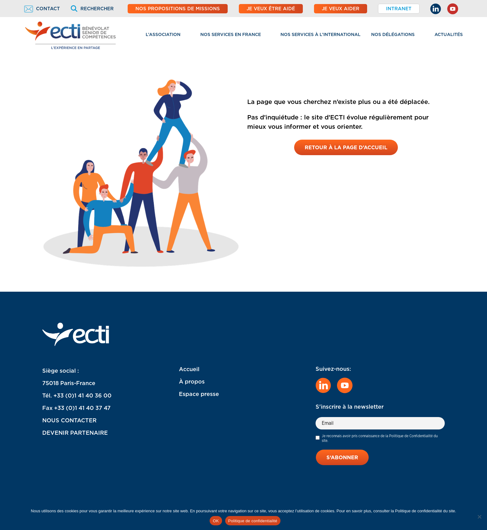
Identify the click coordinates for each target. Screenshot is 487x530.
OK (216, 521)
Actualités (449, 34)
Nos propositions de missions (177, 8)
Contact (42, 8)
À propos (192, 381)
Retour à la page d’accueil (346, 148)
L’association (163, 34)
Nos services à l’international (320, 34)
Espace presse (199, 394)
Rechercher (92, 8)
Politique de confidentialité (252, 521)
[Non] (479, 517)
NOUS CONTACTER (69, 420)
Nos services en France (230, 34)
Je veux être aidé (271, 8)
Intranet (399, 8)
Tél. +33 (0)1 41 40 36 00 (77, 395)
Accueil (189, 369)
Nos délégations (393, 34)
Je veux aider (340, 8)
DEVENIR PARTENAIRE (75, 432)
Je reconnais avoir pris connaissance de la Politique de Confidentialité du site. (380, 438)
